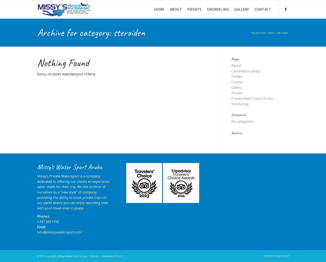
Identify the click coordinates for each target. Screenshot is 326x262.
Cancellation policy (245, 71)
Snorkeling (239, 104)
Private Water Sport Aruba (252, 98)
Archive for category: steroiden (91, 32)
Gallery (236, 87)
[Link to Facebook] (286, 9)
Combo (237, 76)
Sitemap (94, 256)
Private (236, 93)
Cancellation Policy (111, 256)
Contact (237, 82)
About (236, 65)
